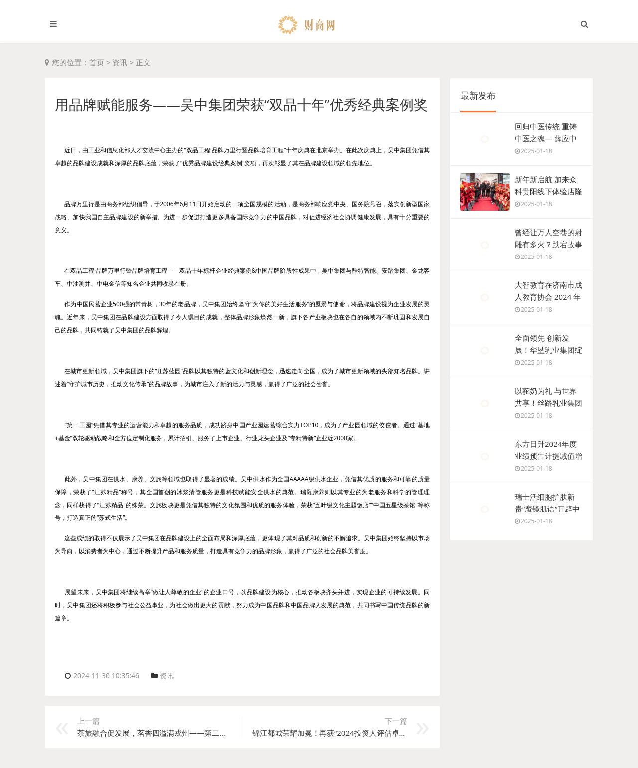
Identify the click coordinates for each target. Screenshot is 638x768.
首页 (96, 62)
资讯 (119, 62)
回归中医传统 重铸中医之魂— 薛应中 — (546, 138)
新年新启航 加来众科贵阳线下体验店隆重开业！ (548, 191)
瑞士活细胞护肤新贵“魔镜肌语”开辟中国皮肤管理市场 (547, 508)
